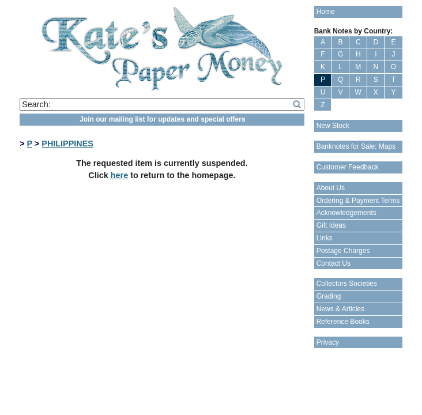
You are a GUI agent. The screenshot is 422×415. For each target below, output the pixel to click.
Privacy (327, 342)
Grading (328, 296)
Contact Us (333, 263)
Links (324, 238)
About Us (330, 188)
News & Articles (340, 309)
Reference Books (343, 322)
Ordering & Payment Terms (358, 201)
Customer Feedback (347, 167)
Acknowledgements (346, 213)
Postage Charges (343, 251)
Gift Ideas (331, 225)
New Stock (332, 126)
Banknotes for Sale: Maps (355, 146)
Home (325, 11)
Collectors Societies (346, 284)
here (119, 175)
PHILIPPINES (67, 143)
